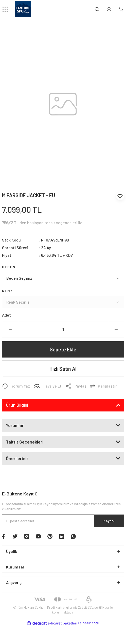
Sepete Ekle (63, 349)
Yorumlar (15, 425)
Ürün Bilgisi (17, 405)
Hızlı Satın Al (63, 369)
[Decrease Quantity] (10, 329)
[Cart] (121, 9)
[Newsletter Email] (63, 521)
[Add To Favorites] (120, 196)
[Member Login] (109, 9)
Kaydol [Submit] (109, 521)
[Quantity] (63, 329)
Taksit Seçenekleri (24, 442)
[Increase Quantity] (116, 329)
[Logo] (23, 9)
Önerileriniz (17, 458)
